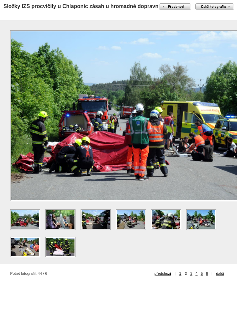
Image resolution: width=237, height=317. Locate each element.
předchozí (162, 273)
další (220, 273)
